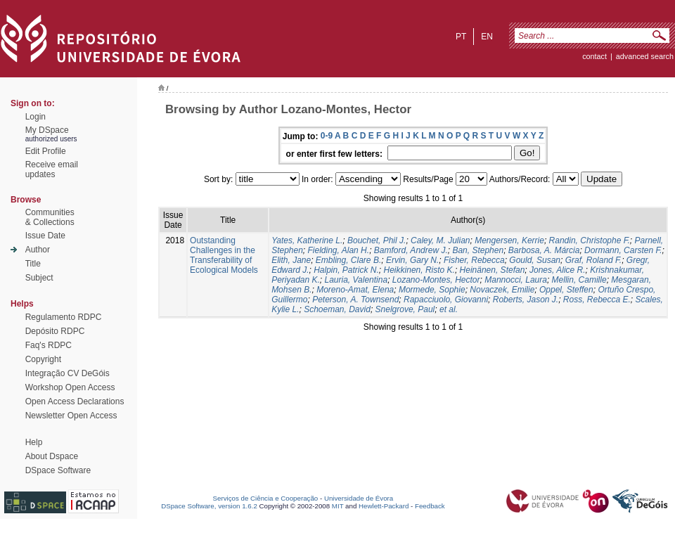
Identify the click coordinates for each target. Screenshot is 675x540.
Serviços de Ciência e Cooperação (266, 498)
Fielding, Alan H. (339, 250)
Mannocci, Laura (515, 280)
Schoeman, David (337, 309)
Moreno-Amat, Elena (355, 290)
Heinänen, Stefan (492, 270)
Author (37, 250)
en (487, 36)
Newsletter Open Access (71, 415)
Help (34, 442)
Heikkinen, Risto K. (419, 270)
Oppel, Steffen (566, 290)
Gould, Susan (534, 260)
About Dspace (51, 456)
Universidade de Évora (358, 498)
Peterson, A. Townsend (355, 299)
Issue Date (45, 235)
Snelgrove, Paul (405, 309)
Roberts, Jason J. (525, 299)
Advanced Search (645, 56)
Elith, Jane (291, 260)
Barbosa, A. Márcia (544, 250)
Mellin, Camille (579, 280)
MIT (338, 506)
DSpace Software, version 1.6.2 (209, 506)
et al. (448, 309)
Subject (39, 278)
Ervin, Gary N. (412, 260)
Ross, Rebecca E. (597, 299)
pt (461, 36)
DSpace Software (58, 470)
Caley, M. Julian (440, 240)
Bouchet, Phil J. (376, 240)
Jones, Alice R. (557, 270)
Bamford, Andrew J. (411, 250)
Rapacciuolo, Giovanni (446, 299)
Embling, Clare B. (348, 260)
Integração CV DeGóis (67, 373)
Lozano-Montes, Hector (436, 280)
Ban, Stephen (477, 250)
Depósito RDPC (55, 331)
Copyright (43, 359)
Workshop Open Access (70, 387)
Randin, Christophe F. (589, 240)
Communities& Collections (50, 217)
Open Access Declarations (74, 401)
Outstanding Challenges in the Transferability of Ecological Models (224, 255)
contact (594, 56)
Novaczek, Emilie (502, 290)
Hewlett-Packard (384, 506)
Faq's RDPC (48, 345)
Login (35, 117)
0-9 (327, 136)
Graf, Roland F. (593, 260)
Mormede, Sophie (432, 290)
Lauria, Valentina (356, 280)
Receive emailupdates (51, 169)
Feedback (430, 506)
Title (33, 264)
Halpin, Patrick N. (346, 270)
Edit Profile (45, 151)
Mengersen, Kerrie (509, 240)
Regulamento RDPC (63, 317)
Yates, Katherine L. (306, 240)
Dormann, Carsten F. (623, 250)
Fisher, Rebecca (474, 260)
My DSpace (47, 130)
